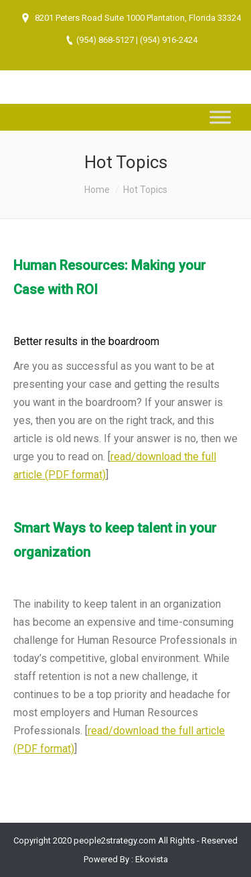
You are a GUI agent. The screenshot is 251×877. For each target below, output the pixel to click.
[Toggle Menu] (220, 117)
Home (97, 189)
